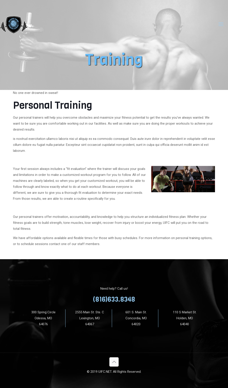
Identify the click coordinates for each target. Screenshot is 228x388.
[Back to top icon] (114, 362)
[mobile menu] (221, 24)
